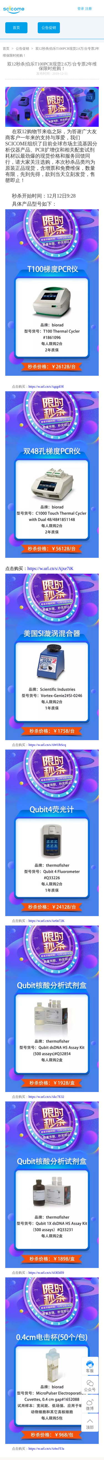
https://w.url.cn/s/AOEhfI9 (46, 1273)
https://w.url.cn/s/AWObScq (47, 745)
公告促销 (22, 49)
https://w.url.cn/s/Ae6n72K (47, 921)
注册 (88, 9)
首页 (16, 28)
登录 (80, 9)
